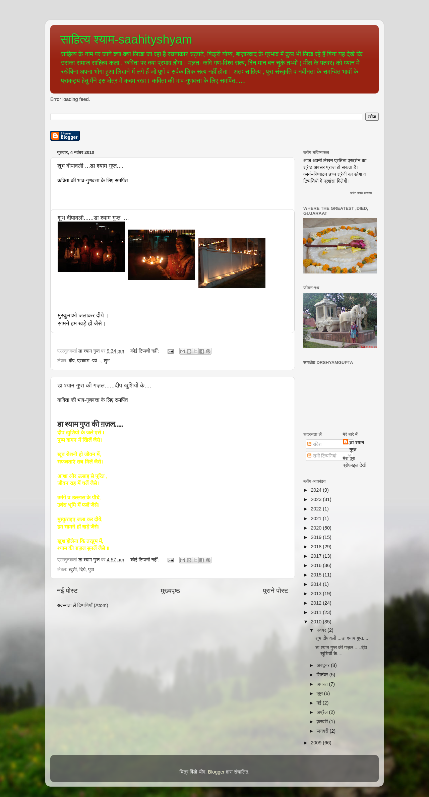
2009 (317, 742)
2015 (317, 574)
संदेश (314, 444)
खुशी (73, 569)
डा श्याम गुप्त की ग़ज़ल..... (90, 424)
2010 (317, 621)
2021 (317, 518)
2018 (317, 546)
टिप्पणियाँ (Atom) (92, 605)
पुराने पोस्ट (275, 590)
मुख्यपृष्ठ (170, 590)
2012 (317, 603)
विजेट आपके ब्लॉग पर (361, 193)
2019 (317, 537)
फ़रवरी (323, 721)
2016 (317, 565)
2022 (317, 508)
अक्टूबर (324, 665)
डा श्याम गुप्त (357, 446)
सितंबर (323, 674)
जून (320, 693)
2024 (317, 490)
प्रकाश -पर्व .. (89, 360)
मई (320, 703)
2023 (317, 499)
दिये (82, 569)
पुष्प (91, 569)
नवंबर (322, 630)
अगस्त (323, 684)
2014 (317, 584)
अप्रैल (323, 712)
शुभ (107, 360)
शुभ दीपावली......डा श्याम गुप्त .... (93, 217)
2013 (317, 593)
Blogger (216, 772)
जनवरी (323, 731)
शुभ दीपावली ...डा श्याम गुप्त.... (90, 166)
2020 (317, 528)
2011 (317, 612)
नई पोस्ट (67, 590)
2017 (317, 556)
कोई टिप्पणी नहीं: (145, 351)
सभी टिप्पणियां (321, 455)
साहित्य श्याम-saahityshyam (126, 39)
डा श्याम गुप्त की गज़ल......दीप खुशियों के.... (104, 385)
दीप (71, 360)
